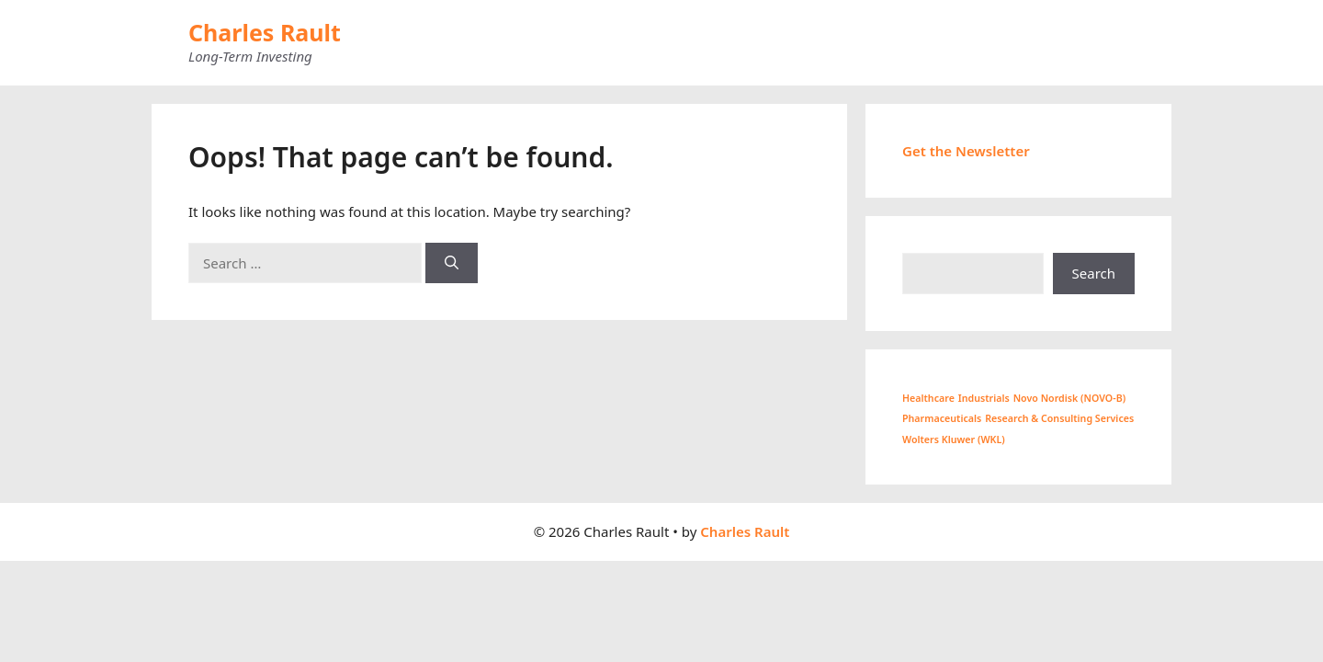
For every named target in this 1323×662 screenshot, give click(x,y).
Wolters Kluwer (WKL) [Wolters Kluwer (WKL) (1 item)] (953, 439)
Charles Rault (264, 32)
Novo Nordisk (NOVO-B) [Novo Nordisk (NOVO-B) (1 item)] (1069, 398)
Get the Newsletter (966, 151)
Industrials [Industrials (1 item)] (984, 398)
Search (1093, 273)
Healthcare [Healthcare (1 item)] (928, 398)
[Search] (451, 263)
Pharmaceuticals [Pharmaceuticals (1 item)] (941, 418)
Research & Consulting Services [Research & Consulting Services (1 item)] (1059, 418)
